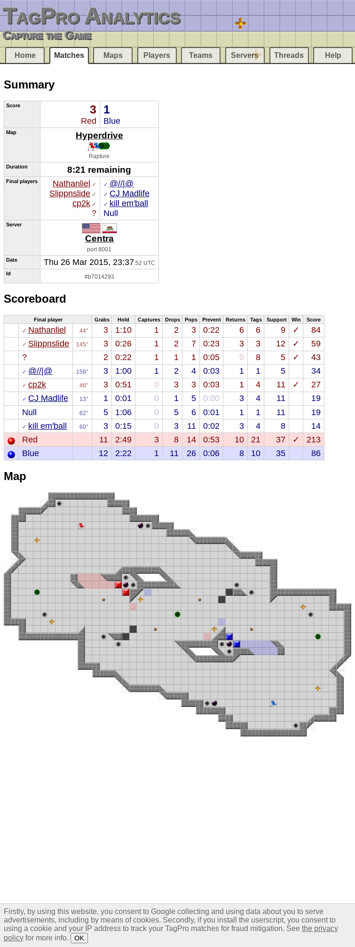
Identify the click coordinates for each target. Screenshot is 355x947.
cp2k (81, 203)
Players (156, 55)
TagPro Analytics (92, 15)
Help (333, 55)
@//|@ (122, 183)
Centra (99, 238)
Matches (69, 55)
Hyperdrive (99, 135)
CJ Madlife (130, 193)
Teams (201, 55)
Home (25, 55)
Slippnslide (69, 193)
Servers (245, 55)
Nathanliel (71, 183)
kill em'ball (129, 203)
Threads (289, 55)
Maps (113, 55)
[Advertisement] (89, 841)
